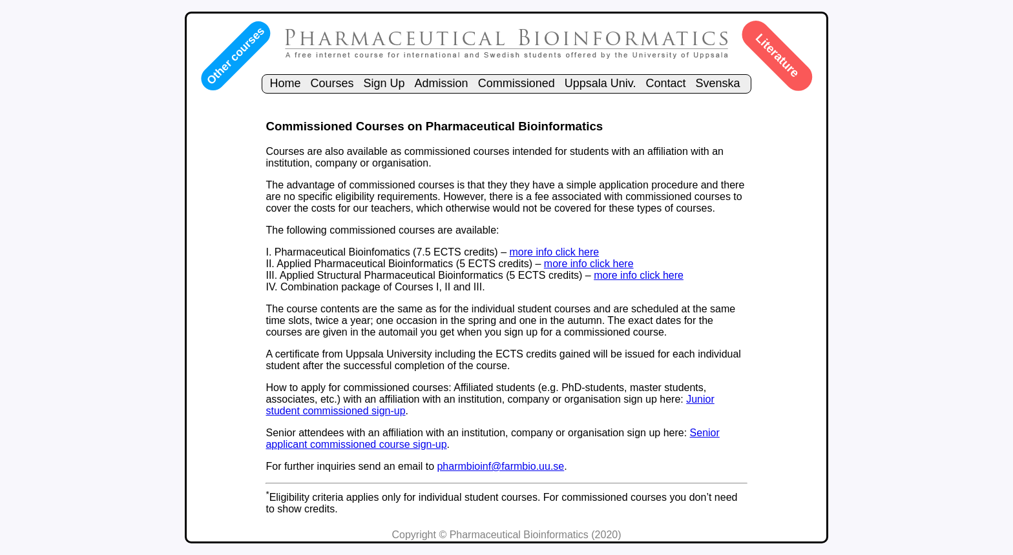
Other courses (235, 55)
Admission (441, 83)
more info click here (554, 252)
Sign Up (384, 83)
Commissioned (516, 83)
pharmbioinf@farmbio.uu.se (500, 466)
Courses (331, 83)
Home (284, 83)
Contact (665, 83)
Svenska (718, 83)
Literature (777, 55)
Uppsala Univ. (600, 83)
